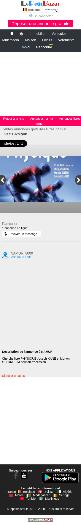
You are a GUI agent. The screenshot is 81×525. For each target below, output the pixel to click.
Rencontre (44, 46)
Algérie (68, 491)
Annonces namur (41, 118)
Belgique (29, 491)
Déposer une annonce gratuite (40, 23)
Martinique (52, 498)
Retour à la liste (13, 118)
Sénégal (64, 495)
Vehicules (59, 33)
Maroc (19, 495)
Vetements (66, 40)
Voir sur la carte (21, 257)
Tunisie (31, 498)
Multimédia (10, 40)
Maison (30, 40)
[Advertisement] (40, 84)
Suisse (49, 491)
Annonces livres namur (58, 121)
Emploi (25, 47)
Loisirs (47, 40)
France (11, 491)
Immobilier (38, 33)
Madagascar (41, 495)
